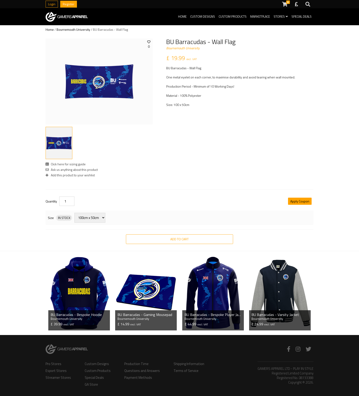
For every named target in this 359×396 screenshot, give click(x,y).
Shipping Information (189, 364)
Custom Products (233, 16)
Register (68, 4)
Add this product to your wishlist (70, 175)
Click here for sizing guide (66, 164)
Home (182, 16)
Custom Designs (202, 16)
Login (51, 4)
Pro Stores (53, 364)
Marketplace (260, 16)
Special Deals (301, 16)
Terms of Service (186, 370)
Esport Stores (56, 370)
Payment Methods (138, 377)
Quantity (51, 201)
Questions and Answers (142, 370)
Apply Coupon (299, 201)
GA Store (91, 384)
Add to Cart (179, 239)
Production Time (136, 364)
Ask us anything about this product (72, 169)
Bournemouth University (73, 29)
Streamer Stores (58, 377)
